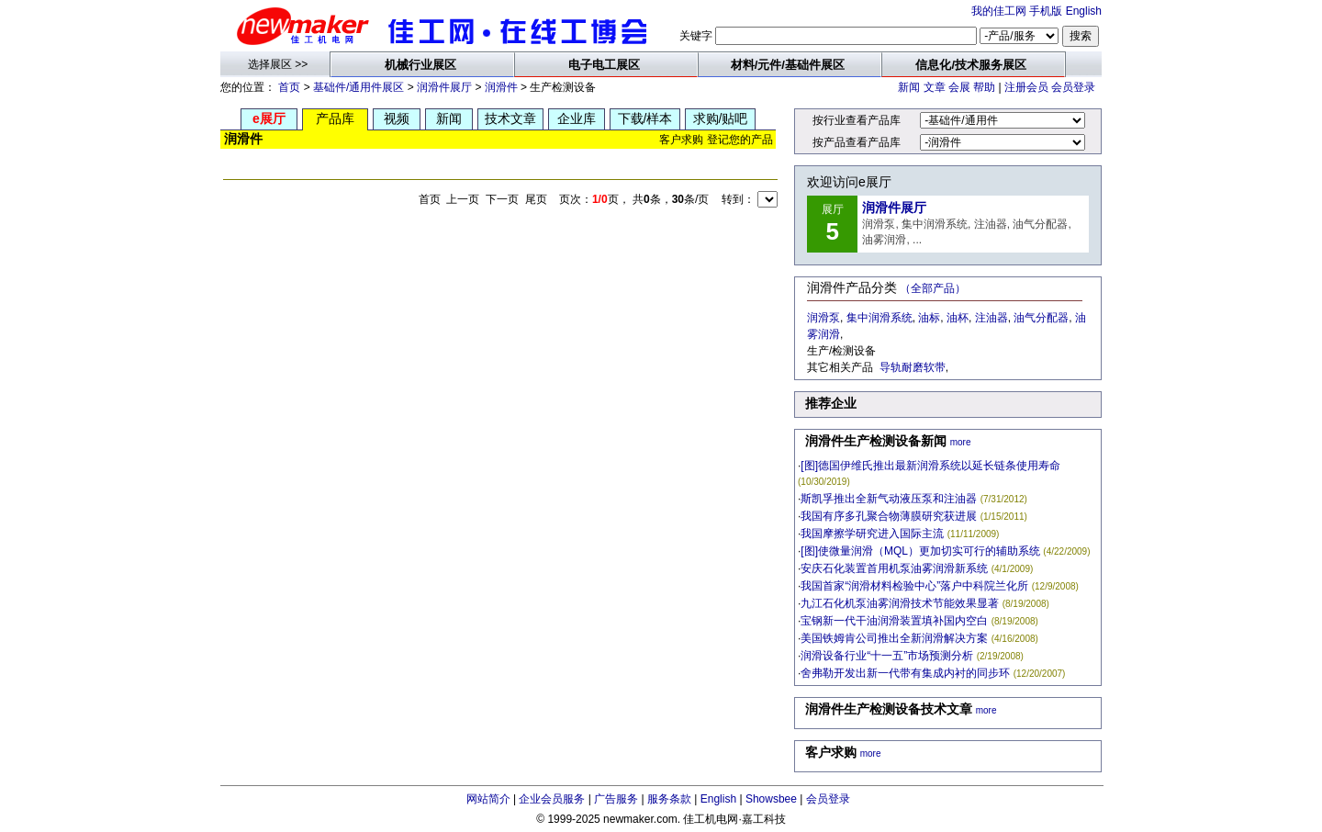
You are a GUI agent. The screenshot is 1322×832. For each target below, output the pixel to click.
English (1084, 11)
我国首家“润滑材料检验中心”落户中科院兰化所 (914, 585)
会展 (959, 87)
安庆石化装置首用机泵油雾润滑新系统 (894, 568)
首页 (289, 87)
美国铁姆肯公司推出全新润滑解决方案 (894, 638)
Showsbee (771, 799)
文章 (935, 87)
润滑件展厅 (444, 87)
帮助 (984, 87)
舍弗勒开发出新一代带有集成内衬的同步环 (905, 673)
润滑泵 (823, 317)
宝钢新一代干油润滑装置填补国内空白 (894, 620)
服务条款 (669, 799)
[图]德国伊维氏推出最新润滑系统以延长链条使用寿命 (930, 465)
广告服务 (616, 799)
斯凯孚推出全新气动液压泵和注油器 (889, 498)
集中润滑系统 (879, 317)
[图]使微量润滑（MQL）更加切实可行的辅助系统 (920, 551)
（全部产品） (933, 288)
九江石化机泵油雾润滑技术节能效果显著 (900, 603)
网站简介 (488, 799)
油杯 (958, 317)
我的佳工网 (998, 11)
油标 (929, 317)
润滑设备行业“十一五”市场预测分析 (887, 655)
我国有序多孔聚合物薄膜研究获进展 (889, 516)
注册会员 (1026, 87)
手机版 (1045, 11)
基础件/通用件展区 (358, 87)
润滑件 (501, 87)
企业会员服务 (552, 799)
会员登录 (1073, 87)
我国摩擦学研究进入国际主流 (872, 533)
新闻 (909, 87)
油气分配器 (1041, 317)
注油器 (991, 317)
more (960, 442)
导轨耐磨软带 (912, 367)
